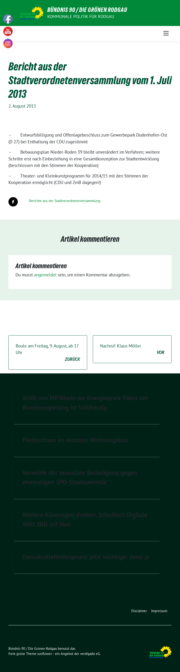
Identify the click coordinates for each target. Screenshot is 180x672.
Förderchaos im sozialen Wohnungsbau (75, 440)
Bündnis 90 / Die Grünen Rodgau (87, 9)
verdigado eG (90, 653)
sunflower (44, 653)
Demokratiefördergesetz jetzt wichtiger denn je (86, 557)
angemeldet (45, 275)
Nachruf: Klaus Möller (132, 349)
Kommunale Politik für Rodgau (80, 16)
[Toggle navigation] (166, 33)
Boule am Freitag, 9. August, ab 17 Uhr (48, 353)
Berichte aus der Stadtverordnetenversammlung (64, 201)
